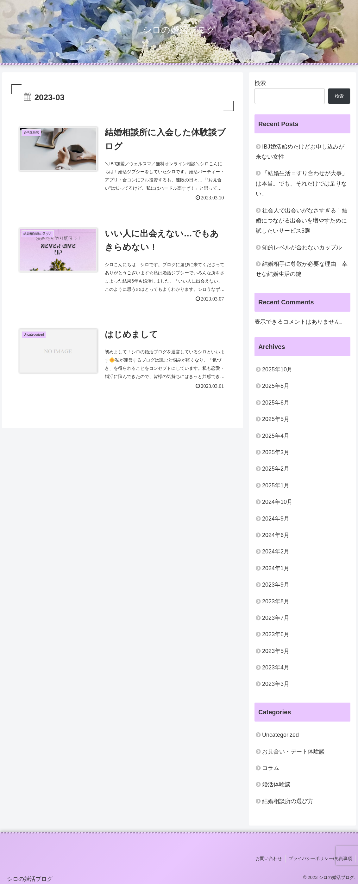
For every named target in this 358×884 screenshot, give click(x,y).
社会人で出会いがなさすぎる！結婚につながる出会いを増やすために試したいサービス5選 (302, 220)
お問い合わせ (268, 858)
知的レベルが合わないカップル (302, 247)
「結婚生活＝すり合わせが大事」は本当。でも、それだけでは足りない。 (302, 183)
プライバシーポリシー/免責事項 (320, 858)
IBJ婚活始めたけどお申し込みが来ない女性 (300, 151)
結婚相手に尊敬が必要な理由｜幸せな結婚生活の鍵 (302, 269)
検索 (260, 83)
